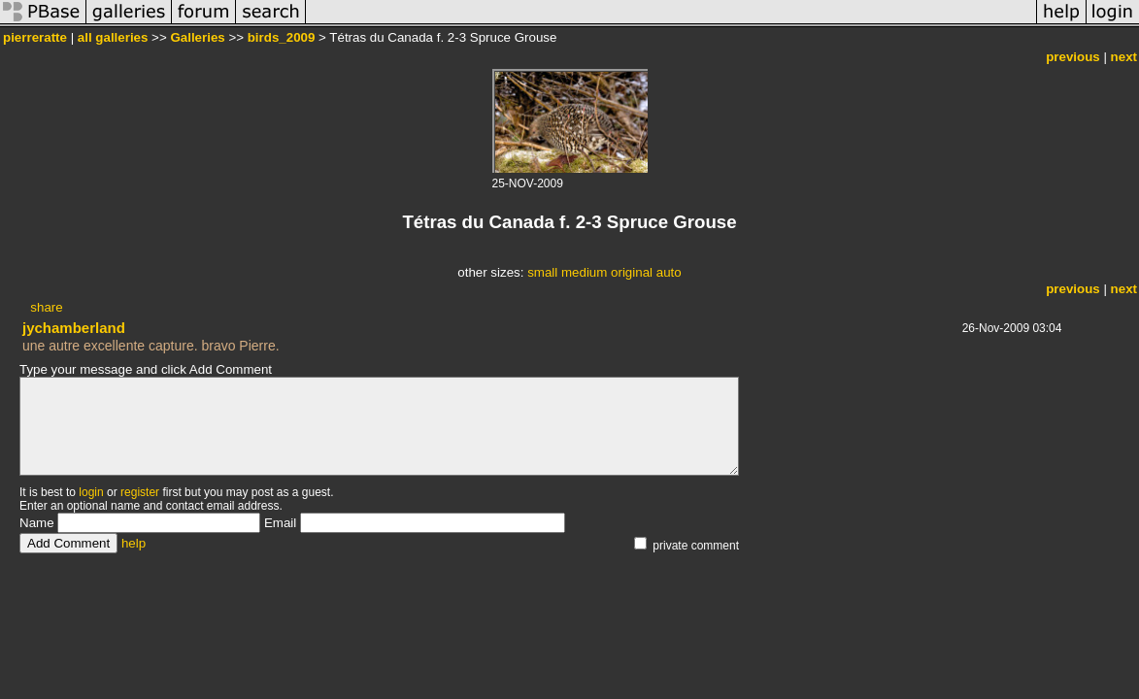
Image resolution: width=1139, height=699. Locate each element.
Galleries (197, 37)
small (542, 272)
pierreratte (35, 37)
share (46, 307)
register (139, 492)
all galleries (113, 37)
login (91, 492)
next (1124, 57)
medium (584, 272)
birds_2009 (282, 37)
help (133, 543)
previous (1073, 57)
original (632, 272)
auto (669, 272)
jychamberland (73, 327)
